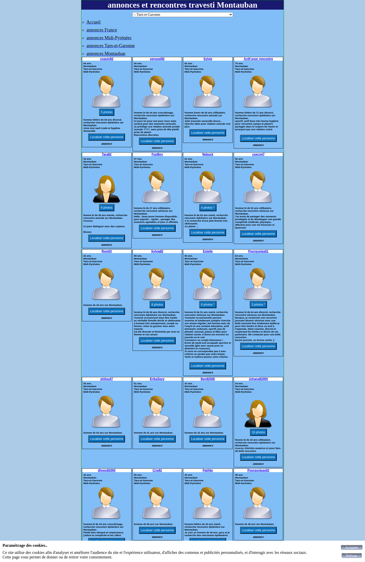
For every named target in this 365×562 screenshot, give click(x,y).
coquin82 (106, 59)
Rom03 (107, 251)
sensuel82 (157, 59)
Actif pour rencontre (258, 59)
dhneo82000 (106, 470)
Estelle (208, 251)
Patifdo (208, 470)
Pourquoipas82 (258, 470)
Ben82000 (208, 379)
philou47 (106, 379)
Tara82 (107, 154)
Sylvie (207, 59)
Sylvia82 (157, 251)
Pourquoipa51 (258, 251)
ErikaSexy (157, 379)
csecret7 (258, 154)
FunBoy (157, 154)
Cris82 (157, 470)
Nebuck (207, 154)
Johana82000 (258, 379)
